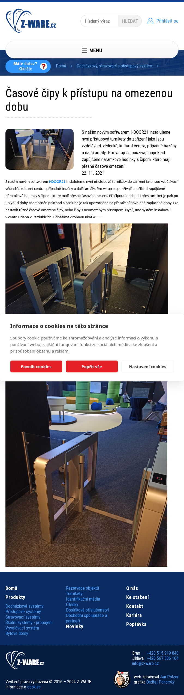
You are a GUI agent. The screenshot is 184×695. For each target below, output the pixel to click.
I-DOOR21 (57, 181)
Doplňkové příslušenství (87, 610)
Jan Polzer (169, 676)
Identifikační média (83, 599)
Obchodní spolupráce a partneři (86, 618)
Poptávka (136, 624)
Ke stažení (137, 597)
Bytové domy (16, 633)
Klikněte (25, 66)
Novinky (74, 627)
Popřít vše (92, 366)
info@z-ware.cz (145, 663)
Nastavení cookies (147, 366)
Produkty (15, 597)
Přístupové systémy (23, 611)
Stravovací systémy (22, 617)
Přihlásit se (167, 21)
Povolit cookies (36, 366)
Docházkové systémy (24, 606)
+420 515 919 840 (163, 653)
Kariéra (134, 615)
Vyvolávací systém (22, 628)
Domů (61, 65)
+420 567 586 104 (163, 658)
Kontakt (134, 606)
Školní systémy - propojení (29, 622)
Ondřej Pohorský (160, 682)
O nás (132, 588)
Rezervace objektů (82, 588)
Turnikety (74, 593)
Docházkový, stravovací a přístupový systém (114, 65)
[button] (39, 149)
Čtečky (72, 604)
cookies (34, 687)
